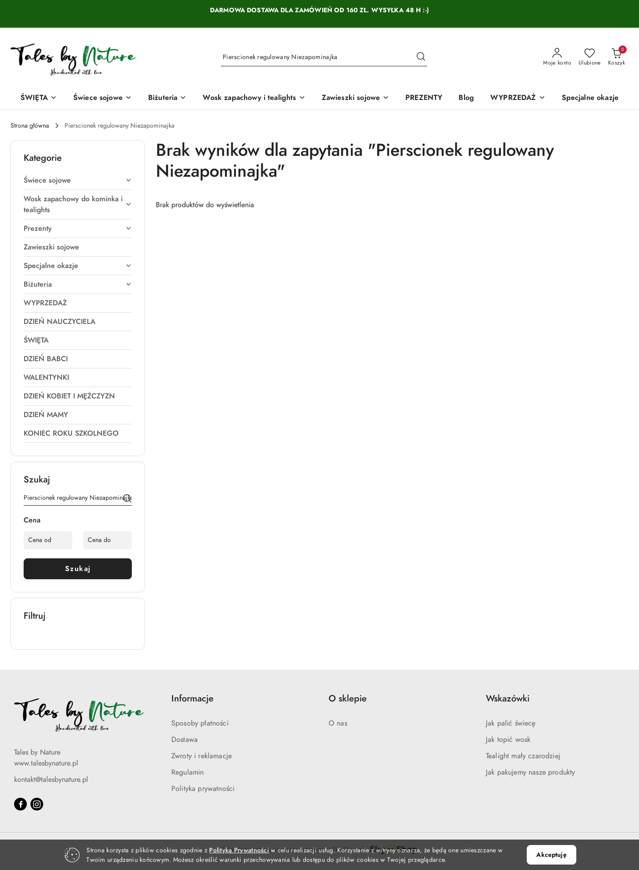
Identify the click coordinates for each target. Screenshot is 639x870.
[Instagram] (36, 804)
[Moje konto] (557, 57)
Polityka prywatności (203, 789)
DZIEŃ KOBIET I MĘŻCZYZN (69, 396)
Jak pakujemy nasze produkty (530, 772)
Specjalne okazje (78, 266)
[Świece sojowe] (102, 98)
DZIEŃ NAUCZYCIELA (59, 322)
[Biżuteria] (167, 98)
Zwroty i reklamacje (201, 756)
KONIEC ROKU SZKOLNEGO (71, 433)
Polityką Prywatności (239, 850)
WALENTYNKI (46, 378)
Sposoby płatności (200, 723)
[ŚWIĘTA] (38, 98)
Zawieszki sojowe (51, 247)
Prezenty (78, 229)
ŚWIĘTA (36, 340)
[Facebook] (20, 804)
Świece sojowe (78, 180)
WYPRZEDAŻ (45, 303)
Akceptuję (551, 854)
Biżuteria (78, 284)
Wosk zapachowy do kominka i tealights (78, 204)
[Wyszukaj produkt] (324, 57)
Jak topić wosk (508, 740)
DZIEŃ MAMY (46, 415)
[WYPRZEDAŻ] (518, 98)
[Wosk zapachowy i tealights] (254, 98)
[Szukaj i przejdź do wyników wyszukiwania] (420, 57)
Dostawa (184, 740)
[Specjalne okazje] (590, 98)
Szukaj (78, 569)
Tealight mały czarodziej (523, 756)
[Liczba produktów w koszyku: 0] (616, 57)
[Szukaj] (127, 499)
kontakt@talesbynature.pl (51, 780)
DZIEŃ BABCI (46, 359)
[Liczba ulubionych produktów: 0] (589, 57)
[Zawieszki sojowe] (355, 98)
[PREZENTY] (424, 98)
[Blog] (466, 98)
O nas (338, 723)
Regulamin (187, 772)
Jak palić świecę (511, 723)
